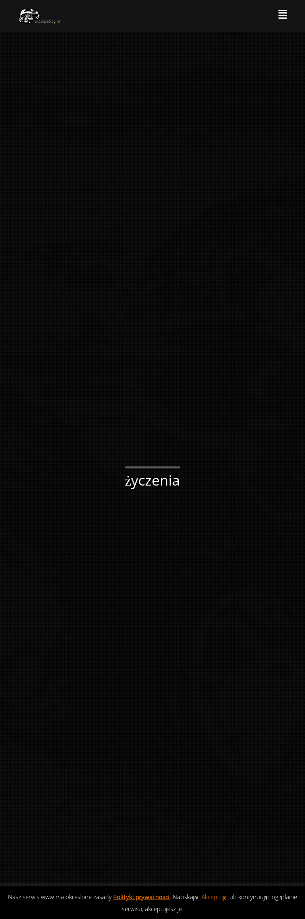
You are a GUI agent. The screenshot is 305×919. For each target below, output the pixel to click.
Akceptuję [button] (214, 897)
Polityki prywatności (141, 897)
